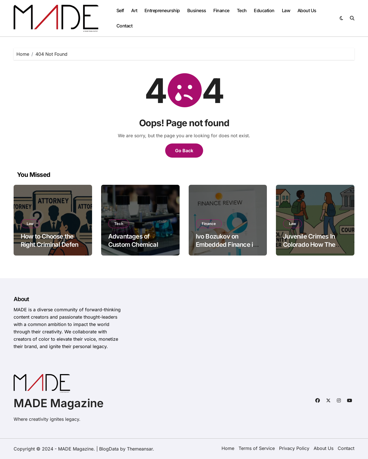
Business (196, 10)
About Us (306, 10)
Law (286, 10)
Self (120, 10)
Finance (221, 10)
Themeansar (140, 449)
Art (134, 10)
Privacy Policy (294, 448)
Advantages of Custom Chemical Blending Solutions (134, 244)
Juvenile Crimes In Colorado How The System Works (309, 244)
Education (264, 10)
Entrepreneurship (162, 10)
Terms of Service (257, 448)
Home (228, 448)
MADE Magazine (59, 403)
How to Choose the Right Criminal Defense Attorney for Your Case (53, 244)
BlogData (109, 449)
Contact (124, 26)
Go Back (184, 150)
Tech (242, 10)
